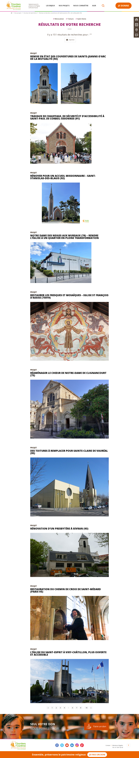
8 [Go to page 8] (80, 708)
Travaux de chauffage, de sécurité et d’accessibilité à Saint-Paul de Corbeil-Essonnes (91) (67, 117)
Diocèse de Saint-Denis (30, 13)
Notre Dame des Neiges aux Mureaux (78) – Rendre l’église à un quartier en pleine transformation (64, 237)
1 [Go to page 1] (52, 708)
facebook (57, 745)
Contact (108, 745)
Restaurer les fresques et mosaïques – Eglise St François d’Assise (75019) (69, 296)
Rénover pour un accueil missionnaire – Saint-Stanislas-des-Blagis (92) (63, 177)
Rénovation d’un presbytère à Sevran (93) (59, 528)
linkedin (72, 745)
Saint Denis (81, 19)
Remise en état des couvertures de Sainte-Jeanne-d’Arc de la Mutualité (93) (68, 58)
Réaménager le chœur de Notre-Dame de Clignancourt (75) (68, 374)
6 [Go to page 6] (72, 708)
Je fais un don (97, 754)
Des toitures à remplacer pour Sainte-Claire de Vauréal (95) (69, 452)
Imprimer (70, 40)
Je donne (123, 5)
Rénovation (58, 19)
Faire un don (99, 726)
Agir (94, 5)
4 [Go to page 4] (64, 708)
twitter (62, 745)
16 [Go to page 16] (86, 708)
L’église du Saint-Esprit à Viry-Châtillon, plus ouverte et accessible (68, 653)
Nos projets (64, 5)
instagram (77, 745)
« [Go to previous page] (48, 708)
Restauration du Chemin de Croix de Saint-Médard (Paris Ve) (65, 590)
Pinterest (82, 745)
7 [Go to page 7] (76, 708)
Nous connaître (80, 5)
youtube (67, 745)
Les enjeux (50, 5)
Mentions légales (117, 745)
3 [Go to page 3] (60, 708)
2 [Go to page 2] (56, 708)
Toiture (70, 19)
